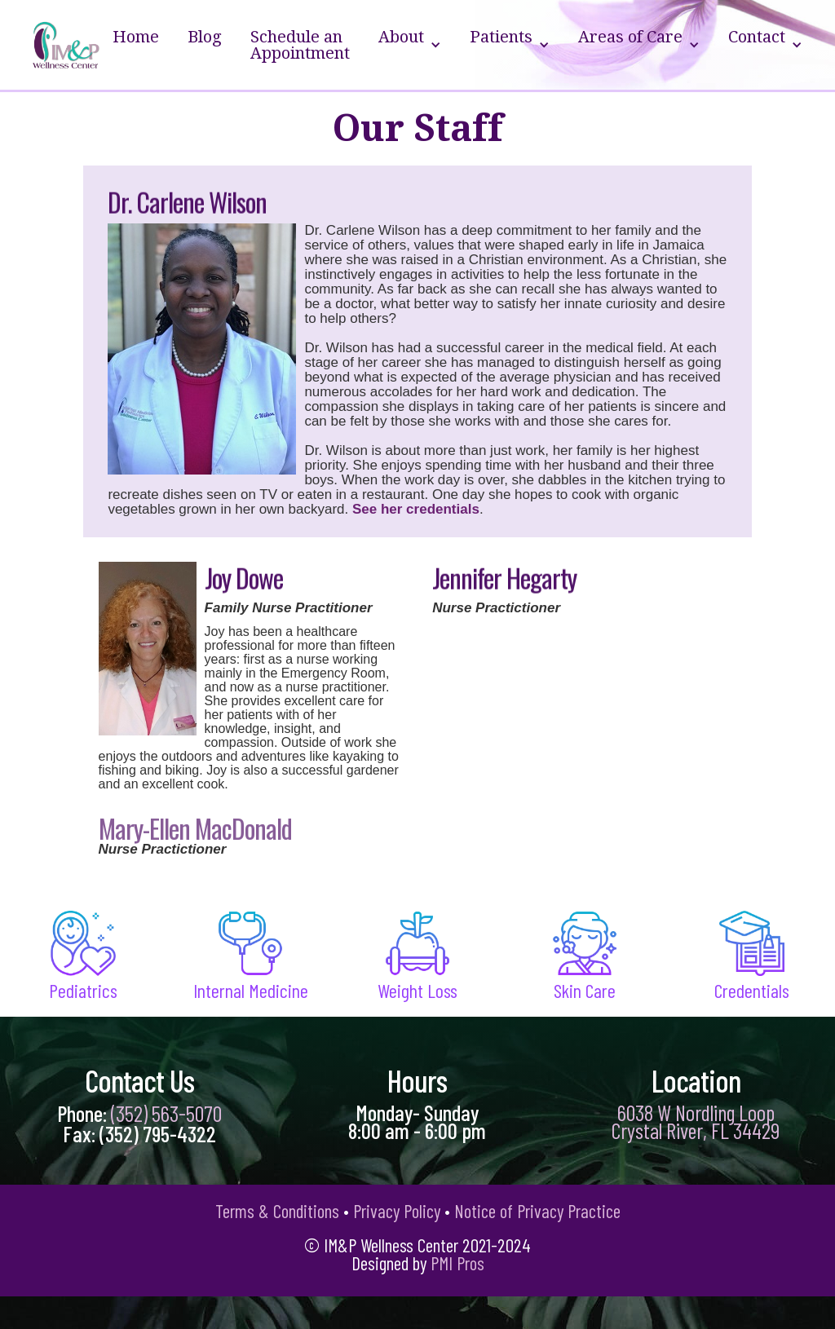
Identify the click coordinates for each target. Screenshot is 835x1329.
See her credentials (415, 509)
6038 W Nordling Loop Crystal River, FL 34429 (696, 1121)
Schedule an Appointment (300, 45)
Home (136, 36)
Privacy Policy (396, 1210)
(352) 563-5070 (166, 1113)
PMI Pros (457, 1263)
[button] (409, 44)
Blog (205, 36)
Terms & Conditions (277, 1210)
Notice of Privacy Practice (537, 1210)
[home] (66, 45)
